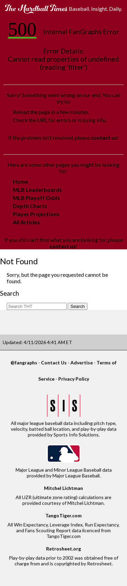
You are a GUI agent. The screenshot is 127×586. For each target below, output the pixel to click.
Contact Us (54, 362)
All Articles (26, 222)
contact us (104, 137)
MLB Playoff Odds (36, 198)
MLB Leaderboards (37, 189)
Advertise (81, 362)
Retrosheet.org (63, 548)
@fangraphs (23, 362)
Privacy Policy (73, 379)
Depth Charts (30, 206)
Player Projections (36, 214)
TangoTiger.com (63, 515)
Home (20, 181)
